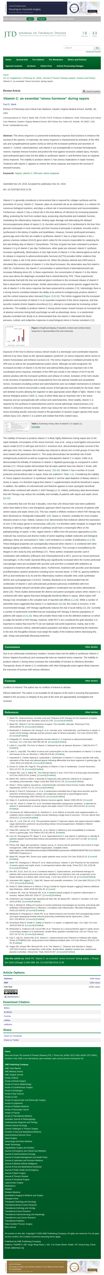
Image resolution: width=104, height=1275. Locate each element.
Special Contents (14, 66)
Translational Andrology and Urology (20, 1208)
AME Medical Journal (14, 1071)
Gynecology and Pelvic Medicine (18, 1141)
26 (93, 540)
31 (27, 615)
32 (30, 615)
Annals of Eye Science (14, 1094)
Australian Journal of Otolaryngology (20, 1119)
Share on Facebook (13, 1036)
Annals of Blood (11, 1078)
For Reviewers (56, 59)
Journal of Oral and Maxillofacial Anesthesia (23, 1167)
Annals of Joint (11, 1097)
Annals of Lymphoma (13, 1103)
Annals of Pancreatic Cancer (17, 1110)
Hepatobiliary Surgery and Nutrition (19, 1148)
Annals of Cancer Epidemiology (18, 1084)
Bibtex (7, 1008)
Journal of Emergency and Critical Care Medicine (25, 1151)
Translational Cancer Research (18, 1211)
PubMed (68, 720)
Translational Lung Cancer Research (20, 1218)
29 (64, 604)
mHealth (8, 1189)
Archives (31, 66)
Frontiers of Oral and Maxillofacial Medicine (23, 1132)
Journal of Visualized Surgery (17, 1179)
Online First (46, 66)
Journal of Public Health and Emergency (22, 1170)
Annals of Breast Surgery (15, 1081)
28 (11, 591)
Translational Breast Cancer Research (21, 1205)
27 (45, 551)
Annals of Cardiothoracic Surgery (19, 1087)
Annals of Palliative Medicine (17, 1106)
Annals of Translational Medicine (18, 1116)
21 (5, 498)
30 (88, 608)
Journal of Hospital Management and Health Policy (26, 1157)
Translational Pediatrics (14, 1221)
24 (48, 516)
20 (58, 470)
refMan (7, 1020)
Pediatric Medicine (12, 1192)
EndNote (8, 1012)
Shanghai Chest (11, 1198)
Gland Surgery (11, 1138)
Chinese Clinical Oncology (16, 1125)
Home (8, 59)
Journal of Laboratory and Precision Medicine (24, 1160)
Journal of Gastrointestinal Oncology (20, 1154)
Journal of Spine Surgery (15, 1173)
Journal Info (22, 59)
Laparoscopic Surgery (14, 1183)
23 (36, 511)
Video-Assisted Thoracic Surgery (18, 1224)
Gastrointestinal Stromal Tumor (18, 1135)
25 (53, 524)
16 (19, 450)
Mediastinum (10, 1186)
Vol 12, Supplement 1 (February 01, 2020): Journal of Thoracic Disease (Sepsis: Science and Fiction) (49, 78)
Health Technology (12, 1144)
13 (47, 360)
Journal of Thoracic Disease (16, 1176)
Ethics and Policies (77, 59)
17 (13, 466)
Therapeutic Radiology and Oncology (20, 1202)
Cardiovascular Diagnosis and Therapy (21, 1122)
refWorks (8, 1024)
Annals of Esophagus (14, 1090)
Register (41, 19)
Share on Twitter (11, 1040)
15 (18, 416)
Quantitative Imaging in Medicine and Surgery (24, 1195)
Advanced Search (93, 52)
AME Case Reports (13, 1068)
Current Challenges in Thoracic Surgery (21, 1129)
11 (50, 304)
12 (92, 320)
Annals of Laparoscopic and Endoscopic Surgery (25, 1100)
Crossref (59, 720)
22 (8, 498)
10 (57, 296)
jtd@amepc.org (17, 1248)
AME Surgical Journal (14, 1075)
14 (91, 404)
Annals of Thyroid (12, 1113)
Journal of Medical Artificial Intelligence (21, 1164)
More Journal (10, 1227)
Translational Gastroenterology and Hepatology (24, 1214)
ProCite (7, 1016)
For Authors (38, 59)
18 (54, 470)
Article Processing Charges (70, 66)
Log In (30, 19)
